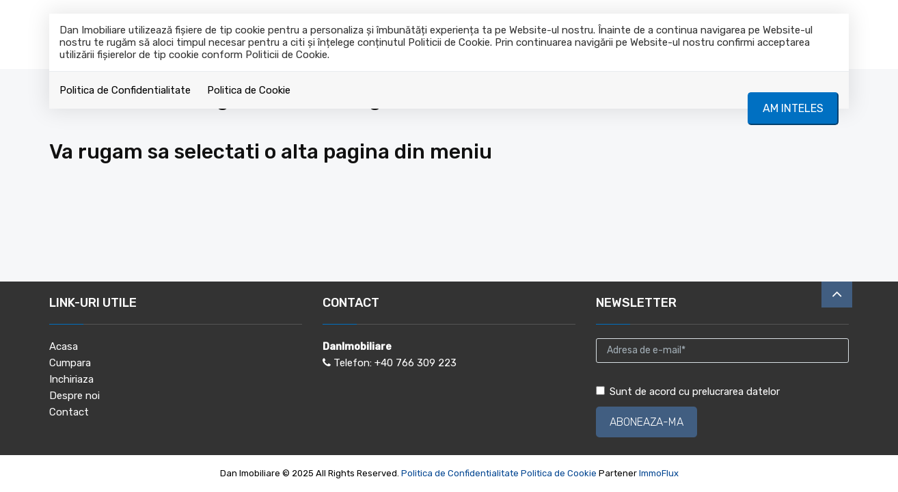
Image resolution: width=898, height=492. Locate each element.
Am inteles (793, 108)
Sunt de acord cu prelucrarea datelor (688, 391)
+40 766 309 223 (416, 363)
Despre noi (74, 396)
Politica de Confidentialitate (125, 90)
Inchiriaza (71, 379)
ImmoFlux (659, 473)
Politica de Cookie (248, 90)
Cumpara (70, 363)
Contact (69, 412)
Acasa (63, 346)
